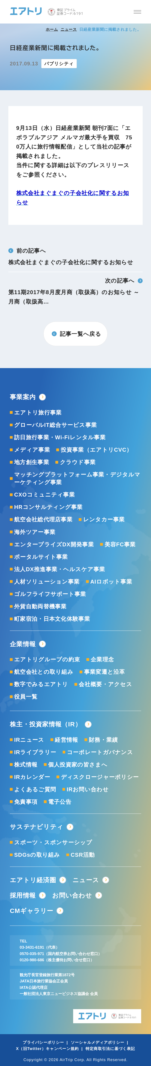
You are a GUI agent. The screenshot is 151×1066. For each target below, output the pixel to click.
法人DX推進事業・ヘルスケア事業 (59, 569)
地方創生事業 (31, 462)
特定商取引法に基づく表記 (110, 1048)
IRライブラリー (35, 752)
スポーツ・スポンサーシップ (53, 842)
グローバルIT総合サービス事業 (55, 425)
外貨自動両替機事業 (40, 606)
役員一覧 (25, 697)
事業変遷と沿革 (104, 672)
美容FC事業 (120, 544)
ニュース (69, 29)
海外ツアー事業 (34, 532)
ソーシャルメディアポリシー (97, 1042)
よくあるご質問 (35, 789)
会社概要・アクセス (105, 684)
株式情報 (25, 765)
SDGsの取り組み (37, 855)
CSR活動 (83, 855)
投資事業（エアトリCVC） (96, 450)
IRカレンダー (32, 777)
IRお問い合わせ (88, 789)
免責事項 (25, 802)
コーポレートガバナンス (100, 752)
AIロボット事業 (111, 582)
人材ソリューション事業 (47, 582)
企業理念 (102, 659)
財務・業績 (103, 740)
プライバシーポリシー (43, 1042)
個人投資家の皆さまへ (77, 765)
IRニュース (29, 740)
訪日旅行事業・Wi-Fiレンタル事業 (60, 437)
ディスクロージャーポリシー (100, 777)
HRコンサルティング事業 (48, 507)
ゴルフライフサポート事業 (50, 594)
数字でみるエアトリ (41, 684)
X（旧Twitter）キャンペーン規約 (47, 1048)
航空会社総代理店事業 (43, 519)
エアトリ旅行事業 (38, 413)
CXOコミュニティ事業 (44, 495)
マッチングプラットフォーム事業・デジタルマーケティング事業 (77, 478)
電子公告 (59, 802)
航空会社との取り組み (43, 672)
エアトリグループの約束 (47, 659)
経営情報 (66, 740)
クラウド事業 (78, 462)
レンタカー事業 (104, 519)
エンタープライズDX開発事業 (54, 544)
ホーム (52, 29)
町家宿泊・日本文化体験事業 (52, 619)
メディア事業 (32, 450)
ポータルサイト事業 (41, 557)
